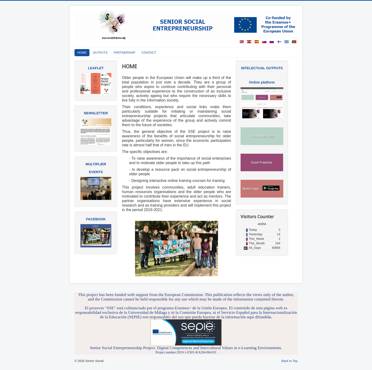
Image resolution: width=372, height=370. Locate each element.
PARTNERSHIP (124, 52)
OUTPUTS (100, 52)
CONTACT (148, 52)
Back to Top (289, 361)
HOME (82, 52)
